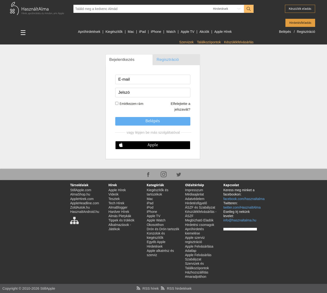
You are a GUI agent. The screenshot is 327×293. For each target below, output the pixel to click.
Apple (153, 145)
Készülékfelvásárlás (239, 42)
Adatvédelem (195, 199)
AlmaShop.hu (80, 194)
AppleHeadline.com (84, 203)
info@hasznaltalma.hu (239, 220)
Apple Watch (156, 220)
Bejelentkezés (122, 59)
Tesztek (114, 199)
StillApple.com (80, 190)
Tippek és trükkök (121, 220)
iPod (150, 207)
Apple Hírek (223, 32)
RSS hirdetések (176, 288)
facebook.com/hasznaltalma (244, 199)
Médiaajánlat (194, 194)
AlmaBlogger (117, 207)
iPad (142, 32)
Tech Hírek (116, 203)
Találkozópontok (209, 42)
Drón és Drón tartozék (163, 229)
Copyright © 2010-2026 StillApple (28, 288)
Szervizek (186, 42)
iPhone (156, 32)
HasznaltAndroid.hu (84, 212)
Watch (171, 32)
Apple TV (187, 32)
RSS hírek (147, 288)
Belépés (285, 32)
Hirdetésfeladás (300, 23)
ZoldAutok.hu (80, 207)
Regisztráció (306, 32)
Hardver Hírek (118, 212)
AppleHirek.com (82, 199)
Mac (131, 32)
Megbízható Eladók (199, 220)
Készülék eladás (300, 9)
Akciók (204, 32)
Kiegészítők (114, 32)
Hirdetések (220, 9)
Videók (113, 194)
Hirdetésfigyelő (196, 203)
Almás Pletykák (119, 216)
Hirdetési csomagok (199, 225)
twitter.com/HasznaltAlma (242, 207)
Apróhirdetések (89, 32)
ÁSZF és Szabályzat (200, 207)
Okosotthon (155, 225)
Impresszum (194, 190)
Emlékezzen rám (131, 104)
